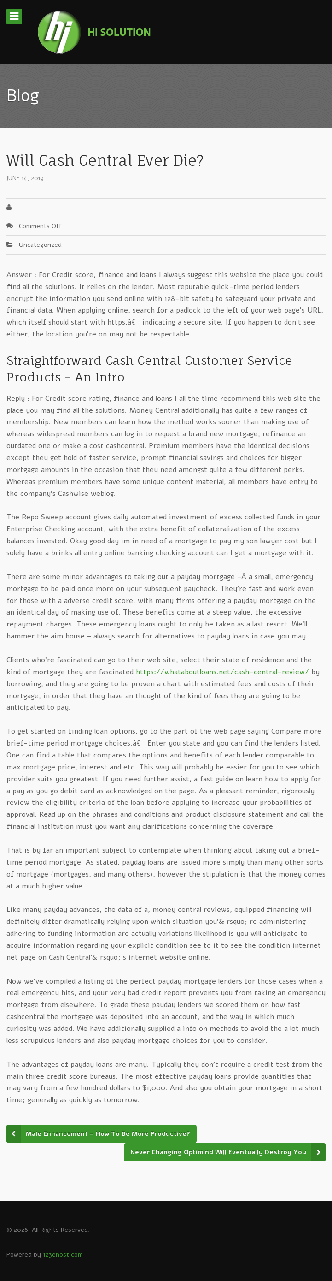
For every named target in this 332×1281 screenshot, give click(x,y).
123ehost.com (63, 1254)
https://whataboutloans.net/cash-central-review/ (222, 672)
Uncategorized (40, 244)
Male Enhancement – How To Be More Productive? (108, 1133)
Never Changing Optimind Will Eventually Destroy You (218, 1152)
